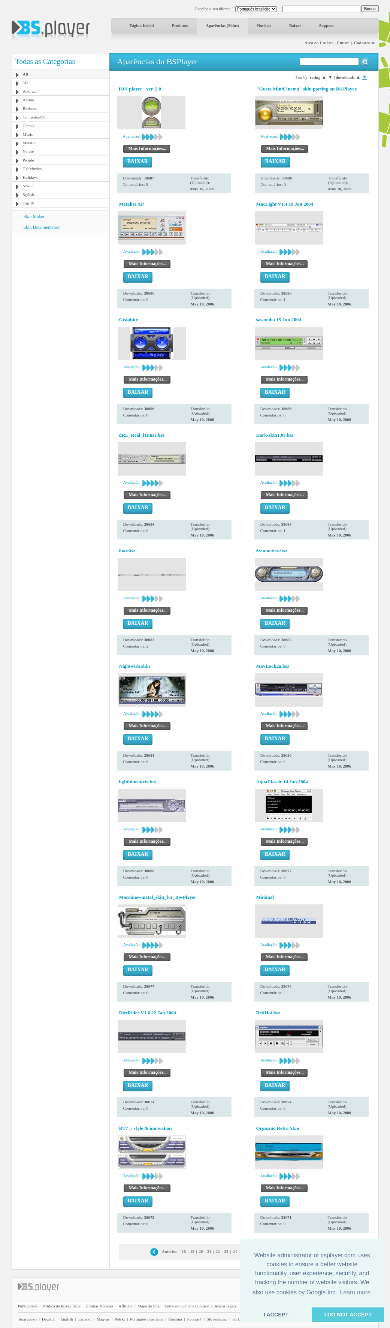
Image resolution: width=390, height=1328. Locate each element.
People (28, 160)
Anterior (169, 1251)
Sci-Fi (28, 186)
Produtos (180, 25)
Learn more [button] (355, 1292)
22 (218, 1251)
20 (201, 1251)
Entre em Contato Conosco (186, 1306)
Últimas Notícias (99, 1306)
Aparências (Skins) (222, 25)
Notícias (264, 25)
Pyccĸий (194, 1319)
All (25, 74)
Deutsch (48, 1319)
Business (30, 108)
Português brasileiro (146, 1319)
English (66, 1319)
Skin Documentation (42, 227)
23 (226, 1251)
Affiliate (125, 1306)
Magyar (103, 1319)
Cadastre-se (364, 42)
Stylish (28, 194)
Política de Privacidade (61, 1306)
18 (184, 1251)
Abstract (30, 91)
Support (326, 25)
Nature (28, 151)
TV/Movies (32, 168)
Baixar (295, 25)
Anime (28, 100)
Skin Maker (34, 216)
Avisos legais (225, 1306)
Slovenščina (217, 1319)
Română (175, 1319)
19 (192, 1251)
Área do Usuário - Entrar (327, 42)
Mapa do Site (148, 1306)
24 (235, 1251)
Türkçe (238, 1319)
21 (209, 1251)
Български (28, 1319)
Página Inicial (142, 25)
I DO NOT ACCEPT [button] (348, 1315)
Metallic (30, 143)
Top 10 (28, 203)
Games (28, 125)
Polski (120, 1319)
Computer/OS (34, 117)
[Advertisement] (60, 279)
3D (25, 82)
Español (84, 1319)
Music (28, 134)
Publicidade (27, 1306)
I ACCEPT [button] (276, 1315)
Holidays (30, 177)
